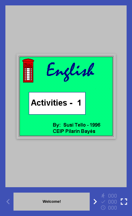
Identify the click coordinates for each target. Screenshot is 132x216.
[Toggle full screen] (123, 201)
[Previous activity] (8, 201)
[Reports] (109, 202)
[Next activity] (95, 201)
